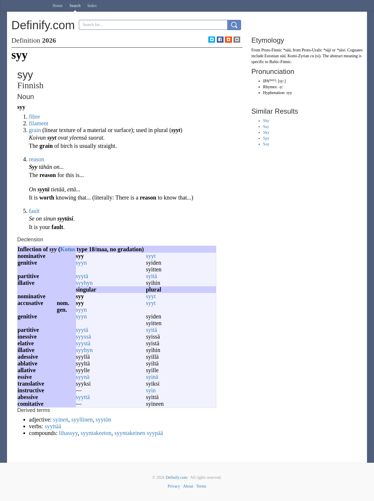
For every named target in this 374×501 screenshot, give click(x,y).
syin (151, 390)
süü (282, 56)
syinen (60, 419)
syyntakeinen (130, 433)
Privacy (174, 486)
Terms (201, 486)
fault (34, 211)
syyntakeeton (96, 433)
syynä (83, 377)
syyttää (53, 426)
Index (92, 6)
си (312, 56)
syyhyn (84, 283)
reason (36, 159)
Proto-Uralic (312, 50)
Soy (266, 144)
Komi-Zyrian (298, 56)
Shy (266, 121)
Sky (266, 132)
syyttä (83, 397)
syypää (155, 433)
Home (58, 6)
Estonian (271, 56)
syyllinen (82, 419)
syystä (83, 343)
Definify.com (176, 477)
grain (35, 130)
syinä (152, 377)
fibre (34, 116)
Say (266, 126)
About (188, 486)
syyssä (83, 336)
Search (75, 6)
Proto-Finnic (271, 50)
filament (39, 123)
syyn (81, 262)
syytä (82, 276)
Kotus (67, 249)
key (272, 80)
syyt (151, 256)
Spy (266, 138)
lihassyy (68, 433)
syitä (151, 276)
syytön (103, 419)
